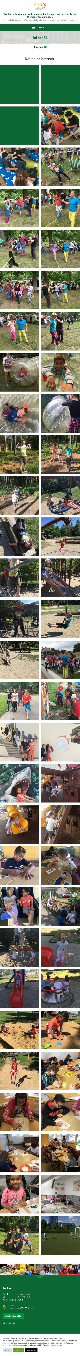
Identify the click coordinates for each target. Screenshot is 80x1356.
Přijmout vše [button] (19, 1350)
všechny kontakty (13, 1316)
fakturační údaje (9, 1323)
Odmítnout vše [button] (31, 1350)
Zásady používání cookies (52, 1345)
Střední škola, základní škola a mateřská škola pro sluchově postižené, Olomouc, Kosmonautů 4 (40, 6)
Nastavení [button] (8, 1350)
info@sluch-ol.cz (23, 1294)
